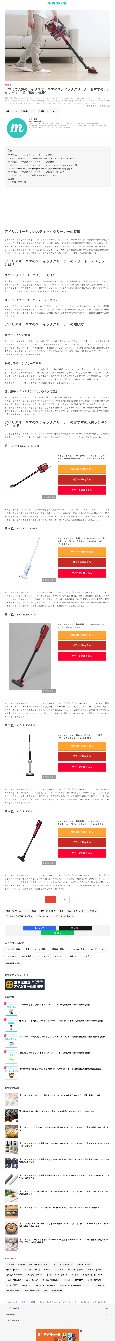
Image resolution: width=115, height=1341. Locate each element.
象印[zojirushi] (56, 1290)
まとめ (11, 179)
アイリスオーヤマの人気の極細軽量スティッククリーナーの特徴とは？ (40, 169)
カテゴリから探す (12, 1308)
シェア (39, 928)
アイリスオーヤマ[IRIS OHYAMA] (19, 916)
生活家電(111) (27, 111)
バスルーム (26, 1285)
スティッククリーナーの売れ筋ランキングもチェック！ (33, 175)
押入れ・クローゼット (75, 911)
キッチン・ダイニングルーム (62, 916)
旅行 (45, 1290)
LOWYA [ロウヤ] (84, 1264)
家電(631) (11, 111)
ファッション (11, 956)
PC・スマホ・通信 (77, 949)
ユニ (86, 1285)
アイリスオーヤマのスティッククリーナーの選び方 (31, 162)
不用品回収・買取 (13, 963)
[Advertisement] (57, 206)
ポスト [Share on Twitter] (75, 928)
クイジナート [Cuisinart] (92, 1275)
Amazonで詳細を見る (81, 469)
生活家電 (8, 85)
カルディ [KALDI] (35, 1275)
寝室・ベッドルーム (13, 911)
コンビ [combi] (31, 1280)
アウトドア (59, 1270)
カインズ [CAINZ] (95, 1270)
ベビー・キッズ (43, 956)
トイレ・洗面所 (30, 911)
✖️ (81, 1330)
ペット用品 (26, 956)
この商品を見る (49, 497)
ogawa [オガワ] (12, 1270)
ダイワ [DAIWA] (94, 1280)
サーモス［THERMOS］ (51, 1280)
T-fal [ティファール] (32, 1270)
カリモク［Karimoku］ (14, 1275)
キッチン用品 (40, 949)
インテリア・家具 (13, 949)
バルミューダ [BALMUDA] (45, 1285)
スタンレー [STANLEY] (73, 1280)
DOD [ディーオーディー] (63, 1264)
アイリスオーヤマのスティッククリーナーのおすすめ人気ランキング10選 (42, 165)
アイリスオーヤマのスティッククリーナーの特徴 (30, 155)
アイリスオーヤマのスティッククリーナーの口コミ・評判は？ (36, 172)
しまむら (47, 1270)
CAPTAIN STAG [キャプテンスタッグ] (33, 1264)
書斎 (61, 911)
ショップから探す (12, 1321)
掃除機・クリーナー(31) (48, 111)
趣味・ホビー (75, 956)
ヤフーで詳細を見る (82, 490)
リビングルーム (42, 916)
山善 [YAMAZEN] (32, 1290)
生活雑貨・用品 (57, 949)
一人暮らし (92, 911)
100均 (10, 1264)
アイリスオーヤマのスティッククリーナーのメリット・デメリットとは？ (41, 158)
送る (57, 933)
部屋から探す (10, 1314)
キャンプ (75, 1275)
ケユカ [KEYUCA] (13, 1280)
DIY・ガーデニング (97, 949)
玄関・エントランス (48, 911)
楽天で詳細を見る (82, 479)
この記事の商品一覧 (17, 182)
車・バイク (59, 956)
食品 (87, 956)
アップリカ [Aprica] (75, 1270)
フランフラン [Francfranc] (70, 1285)
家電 (27, 949)
